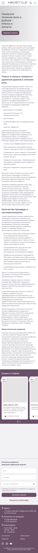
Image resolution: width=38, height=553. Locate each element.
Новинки (5, 539)
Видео (22, 539)
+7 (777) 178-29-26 (10, 521)
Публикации (25, 536)
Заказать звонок (19, 495)
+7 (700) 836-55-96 (10, 519)
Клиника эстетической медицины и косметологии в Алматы (21, 549)
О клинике (6, 536)
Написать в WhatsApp (19, 500)
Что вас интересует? (11, 484)
